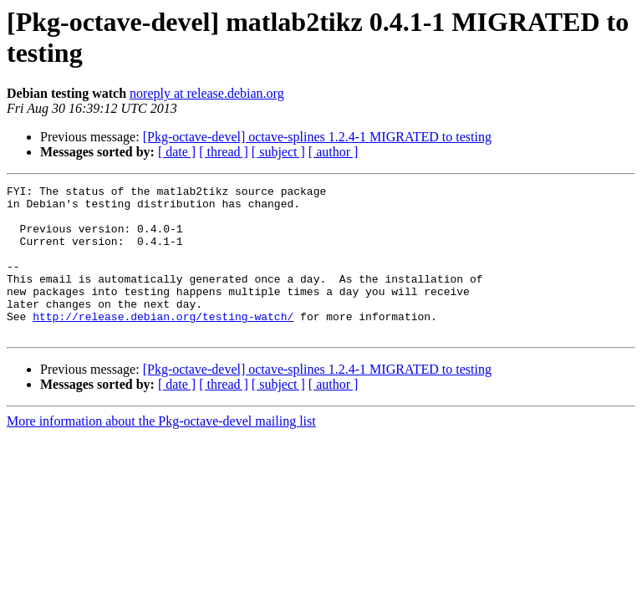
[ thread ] (223, 152)
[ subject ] (278, 152)
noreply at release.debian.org (207, 93)
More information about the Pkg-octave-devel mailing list (161, 451)
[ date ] (177, 152)
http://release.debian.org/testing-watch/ (163, 343)
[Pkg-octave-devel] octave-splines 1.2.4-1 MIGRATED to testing (317, 137)
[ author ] (333, 152)
